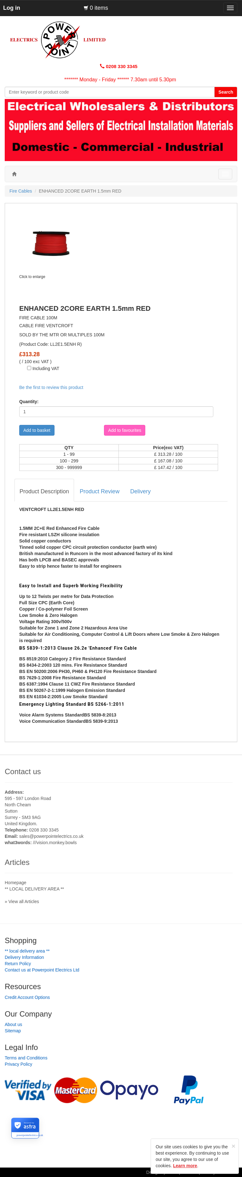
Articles (17, 862)
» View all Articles (22, 901)
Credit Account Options (27, 997)
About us (13, 1024)
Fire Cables (20, 191)
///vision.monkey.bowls (55, 842)
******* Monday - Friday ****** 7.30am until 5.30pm (120, 79)
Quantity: (28, 401)
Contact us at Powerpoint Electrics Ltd (42, 969)
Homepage (15, 882)
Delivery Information (24, 957)
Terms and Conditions (26, 1057)
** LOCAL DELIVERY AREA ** (34, 888)
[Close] (233, 1146)
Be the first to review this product (51, 387)
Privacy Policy (18, 1064)
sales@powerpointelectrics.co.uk (51, 836)
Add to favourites (124, 430)
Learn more (185, 1165)
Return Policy (18, 963)
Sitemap (13, 1030)
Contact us (23, 771)
